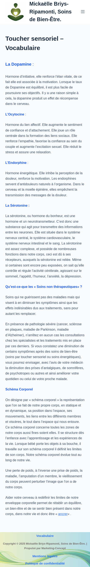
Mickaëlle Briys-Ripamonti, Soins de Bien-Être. (50, 11)
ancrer (62, 514)
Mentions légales (45, 556)
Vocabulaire (45, 536)
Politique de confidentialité (45, 563)
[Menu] (83, 12)
